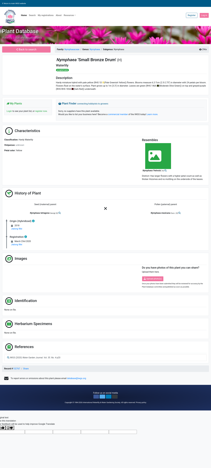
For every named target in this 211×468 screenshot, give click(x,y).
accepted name (62, 70)
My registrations (46, 15)
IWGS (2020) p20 (33, 357)
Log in (204, 15)
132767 (16, 368)
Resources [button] (69, 15)
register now (41, 111)
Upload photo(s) (153, 278)
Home (24, 15)
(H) (119, 60)
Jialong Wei (16, 228)
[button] (96, 397)
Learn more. (152, 114)
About (58, 15)
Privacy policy (141, 402)
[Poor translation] (10, 428)
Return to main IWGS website (14, 3)
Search (32, 15)
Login (9, 111)
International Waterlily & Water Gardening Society (101, 402)
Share (26, 368)
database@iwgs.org (76, 378)
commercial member (118, 114)
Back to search (26, 49)
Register (192, 15)
